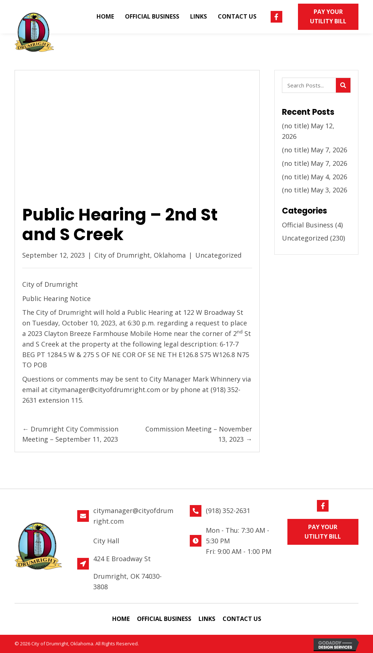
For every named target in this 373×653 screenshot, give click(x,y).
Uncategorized (218, 255)
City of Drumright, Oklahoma (140, 255)
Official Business (307, 224)
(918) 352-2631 (228, 510)
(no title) (295, 125)
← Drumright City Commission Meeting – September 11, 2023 (70, 434)
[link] (105, 17)
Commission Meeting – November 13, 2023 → (198, 434)
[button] (276, 17)
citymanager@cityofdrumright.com (105, 389)
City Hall (106, 540)
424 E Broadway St (122, 558)
